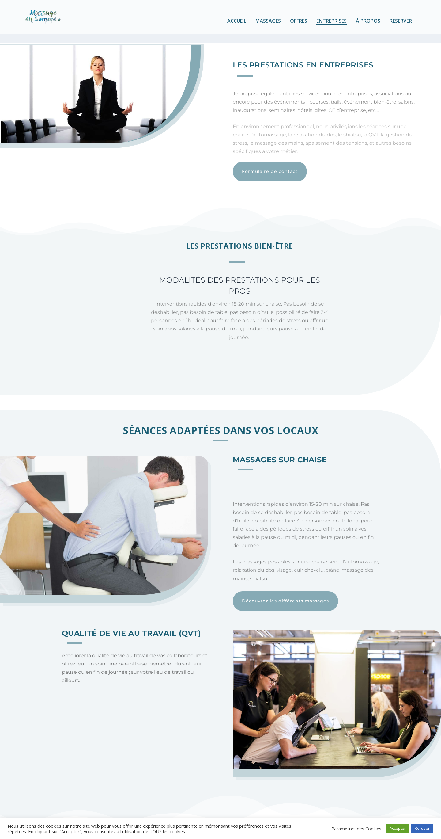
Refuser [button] (422, 828)
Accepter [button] (398, 828)
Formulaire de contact (270, 167)
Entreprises (331, 24)
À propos (368, 24)
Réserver (401, 24)
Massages (268, 24)
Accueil (236, 24)
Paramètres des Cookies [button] (356, 828)
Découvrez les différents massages (285, 596)
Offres (298, 24)
